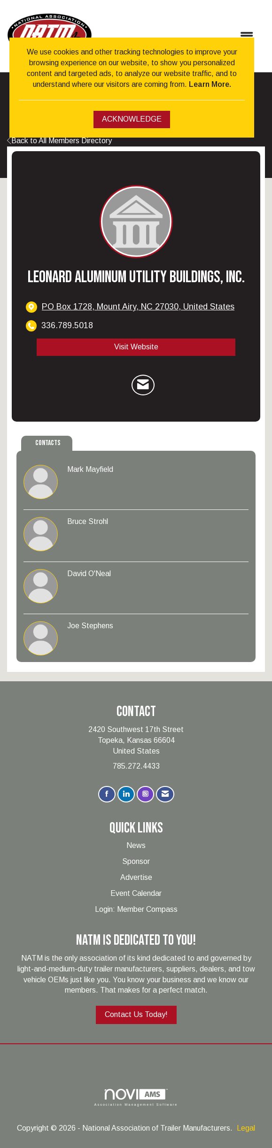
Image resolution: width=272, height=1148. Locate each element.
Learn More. (210, 84)
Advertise (136, 877)
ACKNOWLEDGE (132, 119)
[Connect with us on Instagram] (145, 794)
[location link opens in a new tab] (138, 307)
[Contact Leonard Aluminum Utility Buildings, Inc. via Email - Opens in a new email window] (143, 385)
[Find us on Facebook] (107, 794)
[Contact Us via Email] (165, 794)
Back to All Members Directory (59, 141)
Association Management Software (136, 1097)
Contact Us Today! (136, 1014)
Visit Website (136, 347)
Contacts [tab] (48, 443)
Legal (246, 1128)
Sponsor (136, 861)
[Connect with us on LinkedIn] (126, 794)
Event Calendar (136, 893)
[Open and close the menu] (177, 36)
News (136, 845)
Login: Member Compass (136, 909)
